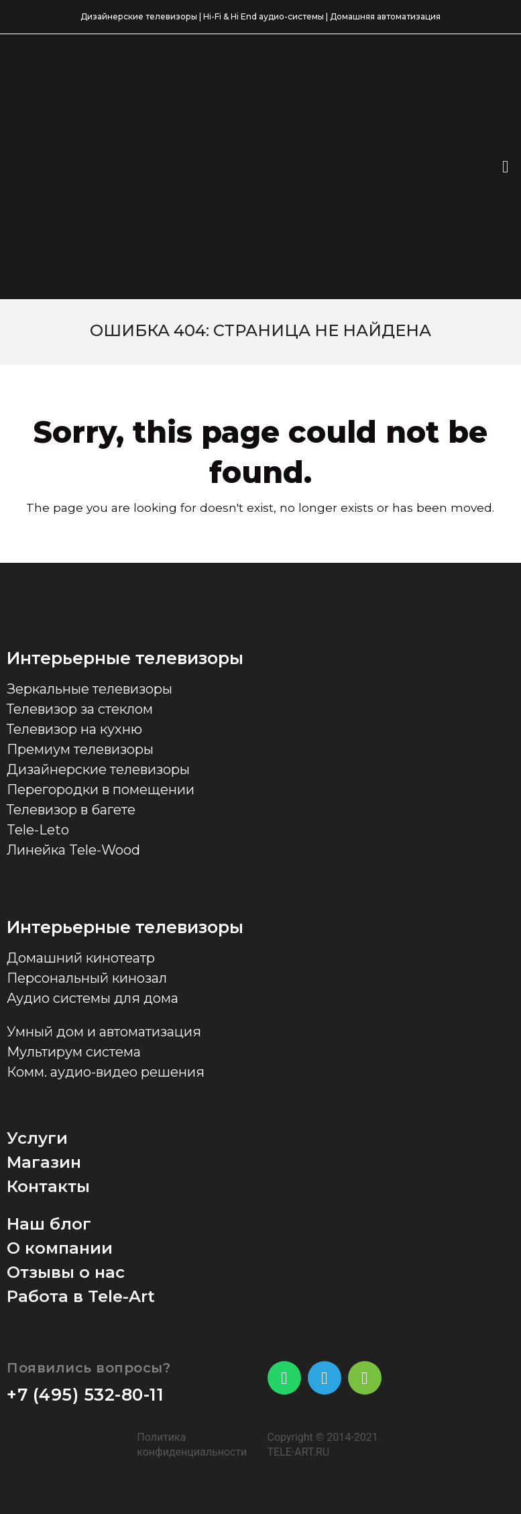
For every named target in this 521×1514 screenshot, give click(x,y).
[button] (505, 166)
